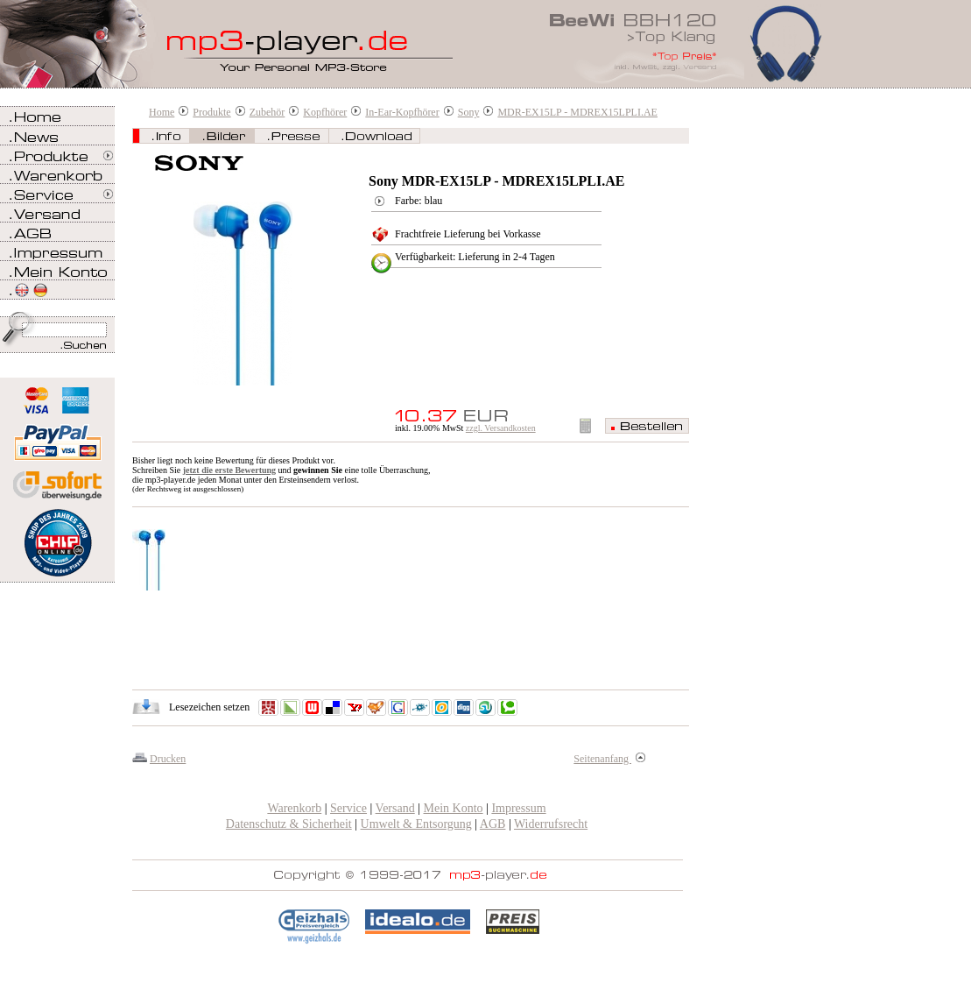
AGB (493, 824)
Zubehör (267, 112)
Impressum (518, 808)
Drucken (168, 759)
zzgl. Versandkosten (501, 428)
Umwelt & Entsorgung (416, 824)
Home (161, 112)
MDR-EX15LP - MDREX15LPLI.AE (577, 112)
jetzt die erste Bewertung (229, 470)
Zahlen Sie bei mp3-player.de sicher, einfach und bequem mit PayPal (57, 436)
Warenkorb (294, 808)
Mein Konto (453, 808)
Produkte (211, 112)
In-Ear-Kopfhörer (402, 112)
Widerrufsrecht (551, 824)
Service (348, 808)
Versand (395, 808)
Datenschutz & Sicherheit (289, 824)
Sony (469, 112)
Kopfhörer (325, 112)
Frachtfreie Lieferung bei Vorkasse (468, 234)
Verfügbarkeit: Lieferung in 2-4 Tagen (475, 257)
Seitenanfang (609, 759)
